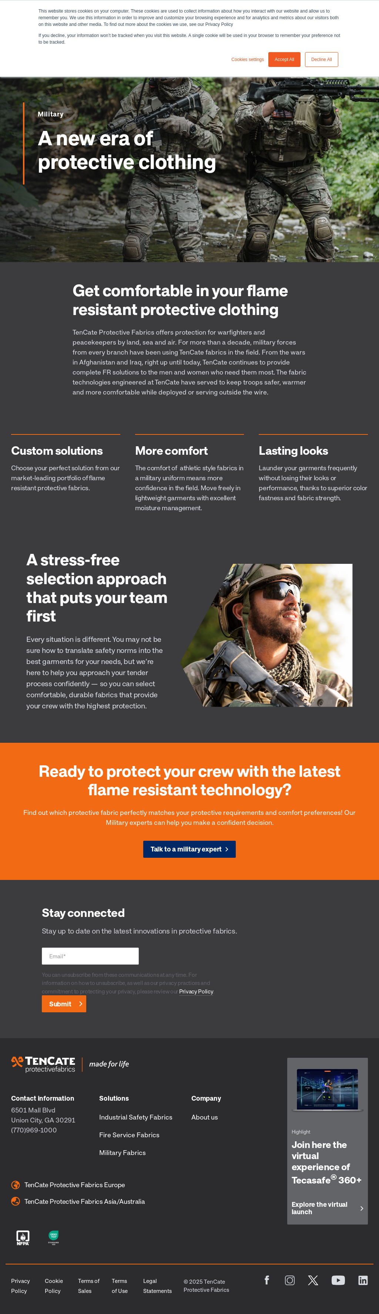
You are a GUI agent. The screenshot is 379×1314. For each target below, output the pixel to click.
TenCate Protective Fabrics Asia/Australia (78, 1201)
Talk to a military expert (186, 849)
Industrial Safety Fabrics (135, 1117)
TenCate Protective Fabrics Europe (68, 1185)
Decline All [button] (321, 59)
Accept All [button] (284, 59)
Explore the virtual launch (320, 1208)
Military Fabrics (122, 1152)
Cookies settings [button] (247, 59)
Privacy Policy (196, 991)
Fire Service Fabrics (129, 1135)
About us (204, 1117)
